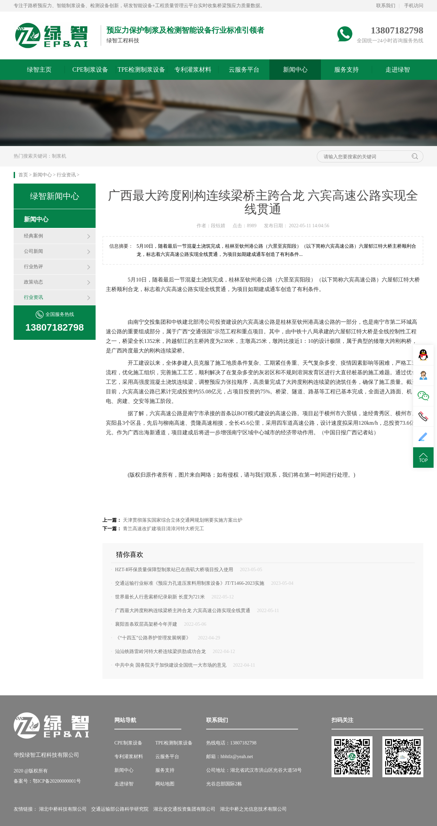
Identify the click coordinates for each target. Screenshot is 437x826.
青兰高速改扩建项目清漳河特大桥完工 (163, 528)
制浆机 (59, 156)
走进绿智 (397, 69)
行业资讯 (66, 174)
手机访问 (413, 5)
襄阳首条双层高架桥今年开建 (146, 624)
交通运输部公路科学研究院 (120, 809)
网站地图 (164, 783)
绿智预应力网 (52, 35)
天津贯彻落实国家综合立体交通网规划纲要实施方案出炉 (182, 520)
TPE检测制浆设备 (141, 69)
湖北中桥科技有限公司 (63, 809)
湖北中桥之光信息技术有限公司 (253, 809)
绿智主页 (39, 69)
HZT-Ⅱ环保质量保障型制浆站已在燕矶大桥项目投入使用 (174, 569)
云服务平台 (244, 69)
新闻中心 (295, 69)
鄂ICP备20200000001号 (57, 781)
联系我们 (385, 5)
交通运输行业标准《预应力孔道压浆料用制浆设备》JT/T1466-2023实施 (189, 583)
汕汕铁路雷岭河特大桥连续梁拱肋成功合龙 (160, 651)
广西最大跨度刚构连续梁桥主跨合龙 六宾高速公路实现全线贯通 (182, 610)
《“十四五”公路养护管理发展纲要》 (153, 637)
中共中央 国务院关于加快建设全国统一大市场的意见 (170, 665)
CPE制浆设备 (90, 69)
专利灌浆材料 (192, 69)
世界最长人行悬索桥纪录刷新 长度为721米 (160, 596)
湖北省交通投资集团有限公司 (184, 809)
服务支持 (346, 69)
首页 (23, 174)
